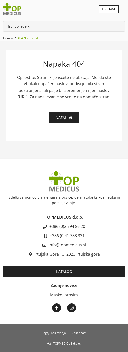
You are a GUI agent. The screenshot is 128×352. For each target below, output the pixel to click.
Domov (8, 38)
